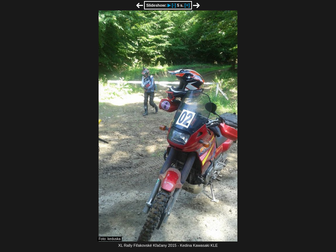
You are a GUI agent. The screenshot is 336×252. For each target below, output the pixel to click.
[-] (174, 5)
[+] (187, 5)
